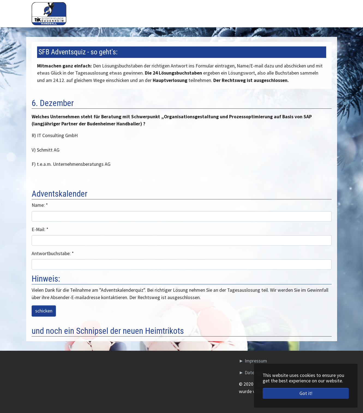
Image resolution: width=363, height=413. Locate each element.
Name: (40, 205)
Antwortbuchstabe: (53, 253)
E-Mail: (40, 229)
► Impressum (253, 361)
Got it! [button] (305, 393)
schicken (43, 311)
